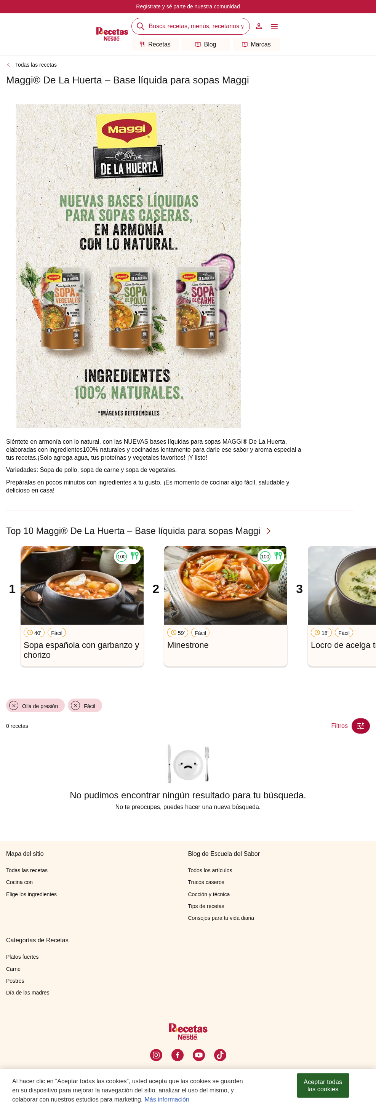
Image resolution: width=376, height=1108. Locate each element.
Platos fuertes (22, 957)
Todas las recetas (36, 65)
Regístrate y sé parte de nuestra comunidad (188, 6)
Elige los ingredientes (31, 894)
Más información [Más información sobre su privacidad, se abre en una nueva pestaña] (166, 1099)
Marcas (256, 44)
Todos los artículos (210, 870)
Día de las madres (28, 993)
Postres (15, 981)
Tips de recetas (206, 906)
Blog (205, 44)
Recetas (155, 44)
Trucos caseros (206, 882)
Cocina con (19, 882)
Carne (13, 969)
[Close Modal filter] (361, 726)
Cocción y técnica (209, 894)
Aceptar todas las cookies (323, 1085)
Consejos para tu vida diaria (221, 918)
